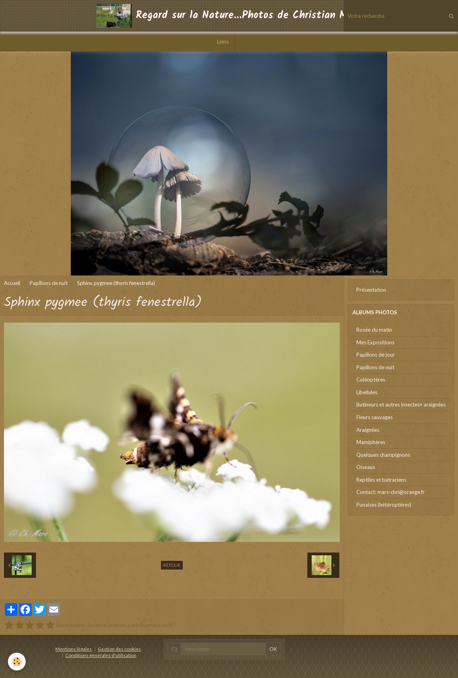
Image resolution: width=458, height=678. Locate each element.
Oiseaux (365, 467)
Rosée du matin (374, 330)
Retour (171, 565)
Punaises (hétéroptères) (383, 504)
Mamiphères (370, 442)
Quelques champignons (383, 455)
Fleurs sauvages (374, 417)
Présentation (371, 290)
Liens (223, 41)
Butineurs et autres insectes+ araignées (401, 404)
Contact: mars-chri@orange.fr (390, 492)
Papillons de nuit (49, 283)
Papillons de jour (375, 354)
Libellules (366, 392)
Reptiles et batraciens (381, 480)
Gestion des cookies (119, 648)
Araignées (367, 430)
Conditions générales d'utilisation (100, 655)
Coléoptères (370, 379)
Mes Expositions (375, 342)
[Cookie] (17, 661)
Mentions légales (73, 648)
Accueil (12, 283)
